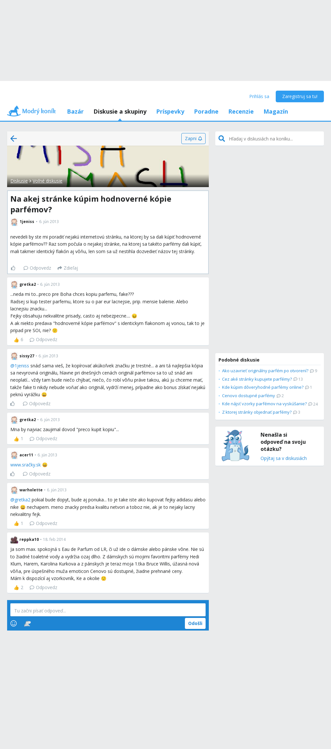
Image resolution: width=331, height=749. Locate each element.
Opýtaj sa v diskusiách (284, 458)
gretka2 (22, 500)
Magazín (275, 111)
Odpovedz (37, 268)
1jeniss (22, 366)
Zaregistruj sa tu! (299, 96)
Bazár (75, 111)
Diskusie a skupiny (119, 111)
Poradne (206, 111)
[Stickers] (27, 623)
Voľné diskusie (47, 181)
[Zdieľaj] (67, 268)
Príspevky (170, 111)
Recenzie (241, 111)
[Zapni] (193, 138)
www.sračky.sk (25, 465)
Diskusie (19, 181)
